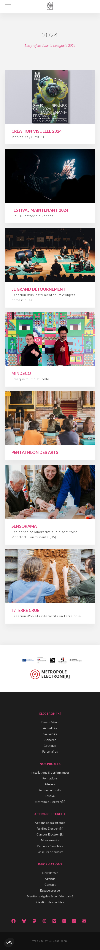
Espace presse (50, 890)
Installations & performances (50, 772)
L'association (50, 722)
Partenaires (50, 751)
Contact (50, 884)
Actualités (50, 728)
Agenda (50, 879)
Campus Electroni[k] (50, 834)
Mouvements (50, 840)
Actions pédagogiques (50, 822)
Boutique (50, 745)
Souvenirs (50, 734)
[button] (9, 942)
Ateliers (50, 784)
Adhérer (50, 740)
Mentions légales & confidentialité (50, 896)
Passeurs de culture (50, 852)
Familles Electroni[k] (50, 828)
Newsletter (50, 873)
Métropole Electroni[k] (50, 801)
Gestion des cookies (50, 902)
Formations (50, 778)
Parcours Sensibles (50, 846)
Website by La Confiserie (50, 940)
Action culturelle (50, 790)
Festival (50, 796)
